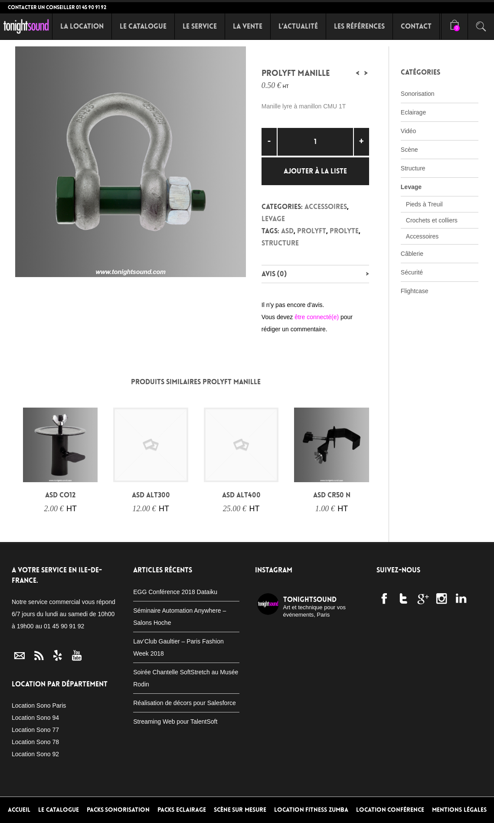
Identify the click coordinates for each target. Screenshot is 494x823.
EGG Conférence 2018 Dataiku (175, 591)
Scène (409, 149)
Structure (280, 243)
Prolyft (311, 231)
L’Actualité (298, 26)
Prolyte (344, 231)
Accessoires (325, 206)
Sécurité (412, 272)
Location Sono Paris (39, 705)
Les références (359, 26)
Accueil (19, 810)
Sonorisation (418, 93)
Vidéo (408, 130)
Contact (416, 26)
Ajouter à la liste (315, 171)
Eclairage (413, 112)
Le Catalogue (143, 26)
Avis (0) (274, 274)
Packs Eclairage (181, 810)
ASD (287, 231)
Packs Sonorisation (118, 810)
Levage (273, 218)
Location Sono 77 (35, 729)
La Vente (247, 26)
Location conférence (390, 810)
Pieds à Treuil (424, 204)
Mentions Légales (459, 810)
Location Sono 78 (35, 741)
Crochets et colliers (432, 220)
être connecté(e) (316, 317)
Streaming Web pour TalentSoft (175, 721)
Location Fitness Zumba (311, 810)
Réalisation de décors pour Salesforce (184, 702)
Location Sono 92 (35, 754)
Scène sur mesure (240, 810)
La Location (82, 26)
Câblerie (412, 253)
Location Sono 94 (35, 717)
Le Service (200, 26)
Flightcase (415, 290)
